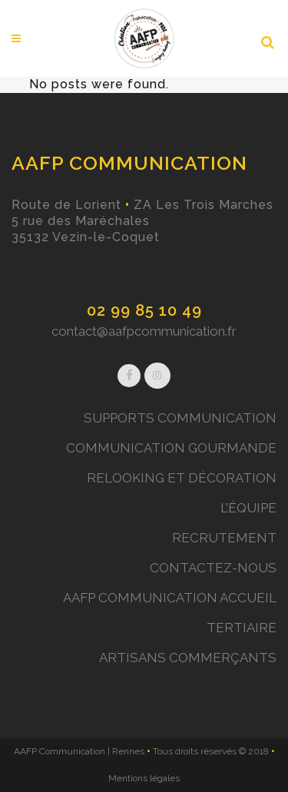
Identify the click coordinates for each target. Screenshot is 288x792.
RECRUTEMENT (224, 537)
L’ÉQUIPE (248, 507)
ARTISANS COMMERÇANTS (187, 657)
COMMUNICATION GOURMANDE (171, 448)
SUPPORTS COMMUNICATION (180, 418)
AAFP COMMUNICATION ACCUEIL (169, 597)
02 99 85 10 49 (144, 310)
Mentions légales (144, 778)
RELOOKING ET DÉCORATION (181, 477)
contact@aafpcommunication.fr (144, 331)
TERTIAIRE (241, 627)
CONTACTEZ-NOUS (213, 567)
